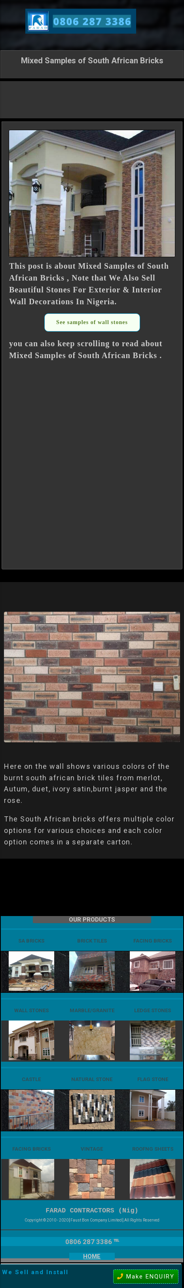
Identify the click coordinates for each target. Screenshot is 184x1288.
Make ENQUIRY (146, 1276)
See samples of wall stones (92, 322)
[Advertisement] (92, 99)
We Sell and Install (35, 1272)
